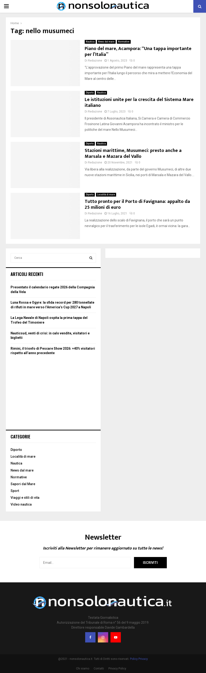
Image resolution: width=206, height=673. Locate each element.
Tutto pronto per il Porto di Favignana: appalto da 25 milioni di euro (137, 204)
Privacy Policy (117, 668)
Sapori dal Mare (23, 484)
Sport (15, 491)
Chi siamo (82, 668)
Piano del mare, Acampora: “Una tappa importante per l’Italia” (138, 51)
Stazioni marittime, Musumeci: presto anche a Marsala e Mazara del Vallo (133, 153)
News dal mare (106, 41)
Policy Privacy (139, 659)
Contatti (99, 668)
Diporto (90, 92)
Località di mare (106, 194)
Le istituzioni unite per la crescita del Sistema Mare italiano (139, 102)
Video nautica (21, 504)
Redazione (95, 60)
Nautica (90, 41)
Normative (124, 41)
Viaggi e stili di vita (25, 497)
